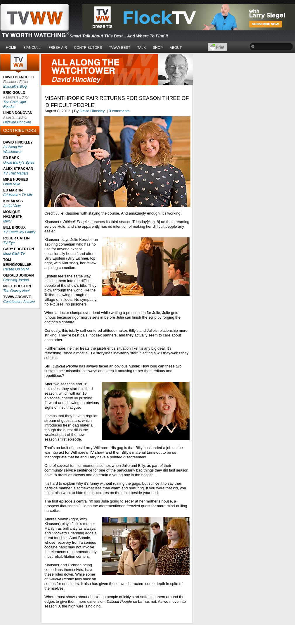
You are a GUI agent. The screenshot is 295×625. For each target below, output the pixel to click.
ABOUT (176, 48)
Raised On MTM (16, 269)
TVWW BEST (119, 48)
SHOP (158, 48)
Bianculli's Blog (15, 86)
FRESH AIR (57, 48)
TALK (141, 48)
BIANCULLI (32, 48)
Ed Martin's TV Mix (17, 195)
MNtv (7, 221)
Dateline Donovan (17, 122)
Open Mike (11, 184)
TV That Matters (15, 173)
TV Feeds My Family (19, 232)
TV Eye (9, 243)
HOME (11, 48)
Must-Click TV (14, 254)
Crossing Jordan (16, 280)
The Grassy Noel (16, 291)
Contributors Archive (19, 302)
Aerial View (12, 206)
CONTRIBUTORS (88, 48)
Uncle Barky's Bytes (18, 162)
